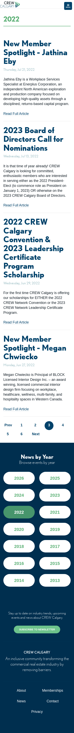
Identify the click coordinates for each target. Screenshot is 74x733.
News (21, 701)
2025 (55, 478)
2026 (19, 478)
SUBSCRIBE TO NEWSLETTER (37, 629)
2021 (55, 512)
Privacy (37, 712)
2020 (19, 529)
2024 (19, 495)
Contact (53, 701)
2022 (19, 512)
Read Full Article (16, 114)
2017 (55, 546)
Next (35, 434)
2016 (19, 563)
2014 (19, 580)
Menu (68, 6)
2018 (19, 546)
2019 (55, 529)
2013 (55, 580)
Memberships (52, 690)
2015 (55, 563)
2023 (55, 495)
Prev (8, 425)
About (21, 690)
